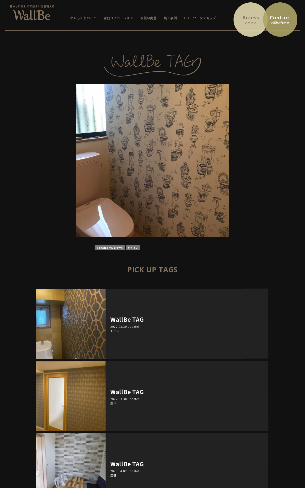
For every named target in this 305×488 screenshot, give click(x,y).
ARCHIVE (90, 356)
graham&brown (111, 247)
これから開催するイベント (185, 411)
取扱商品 (114, 425)
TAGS (214, 356)
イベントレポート (179, 425)
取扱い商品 (148, 18)
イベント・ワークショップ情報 (184, 405)
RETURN (152, 333)
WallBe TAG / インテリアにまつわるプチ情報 (195, 431)
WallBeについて (120, 411)
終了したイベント (179, 418)
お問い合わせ (253, 405)
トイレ (134, 247)
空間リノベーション (118, 18)
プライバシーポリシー (260, 411)
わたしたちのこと (83, 18)
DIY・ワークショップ (200, 18)
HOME (113, 405)
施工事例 (170, 18)
